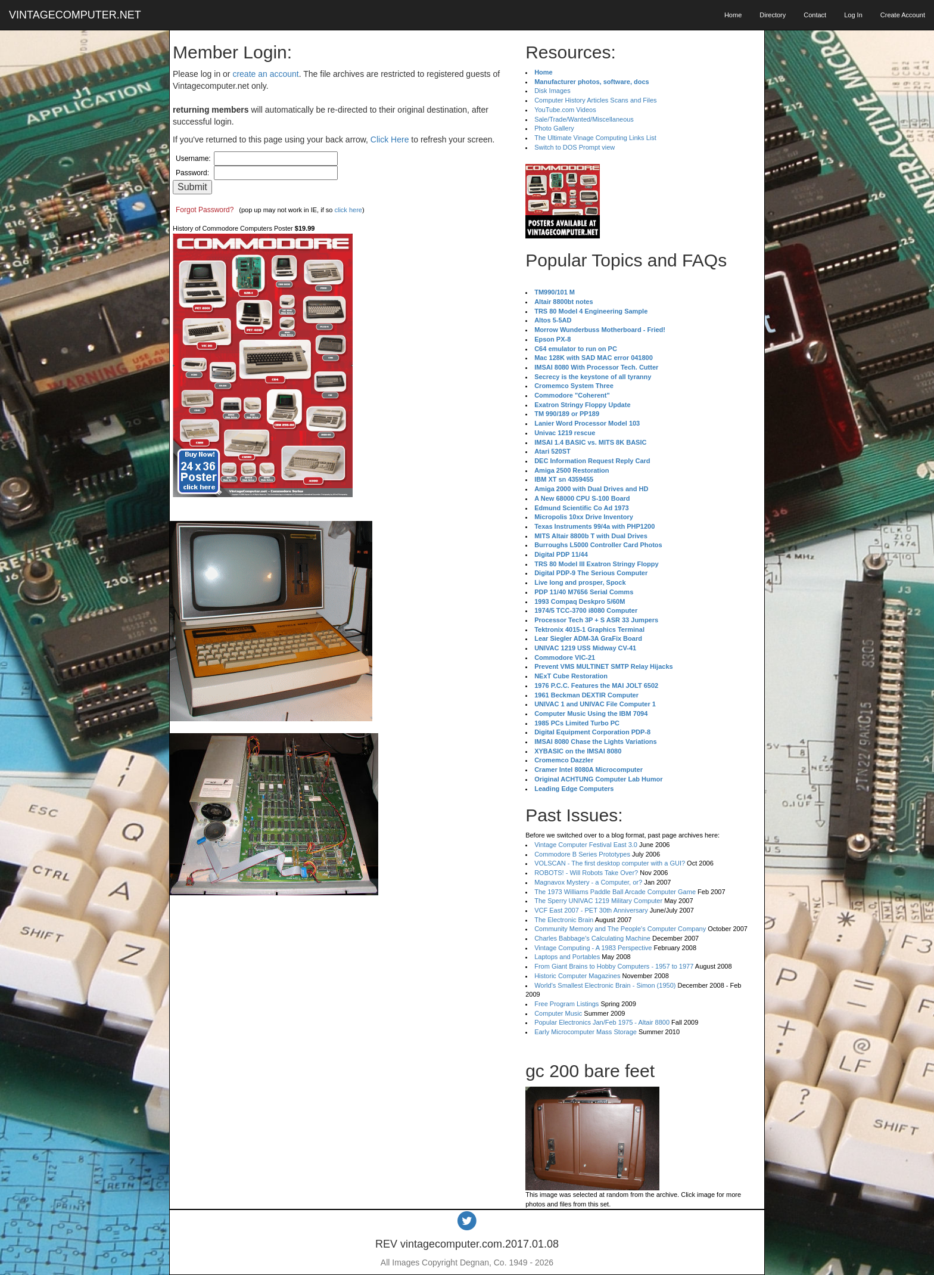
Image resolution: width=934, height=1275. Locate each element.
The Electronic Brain (563, 919)
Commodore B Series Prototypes (582, 854)
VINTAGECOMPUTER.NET (75, 15)
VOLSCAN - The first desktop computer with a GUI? (609, 863)
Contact (815, 14)
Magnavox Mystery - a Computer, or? (588, 882)
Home (733, 14)
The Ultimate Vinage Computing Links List (595, 137)
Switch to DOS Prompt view (574, 147)
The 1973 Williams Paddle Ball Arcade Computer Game (615, 891)
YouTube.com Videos (565, 109)
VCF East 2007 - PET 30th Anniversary (591, 910)
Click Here (390, 139)
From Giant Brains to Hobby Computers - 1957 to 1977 (613, 966)
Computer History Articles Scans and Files (595, 100)
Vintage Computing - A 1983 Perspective (593, 947)
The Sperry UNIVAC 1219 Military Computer (598, 900)
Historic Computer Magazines (577, 975)
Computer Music (558, 1013)
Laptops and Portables (567, 956)
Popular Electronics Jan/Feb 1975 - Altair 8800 (602, 1022)
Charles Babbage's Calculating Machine (592, 938)
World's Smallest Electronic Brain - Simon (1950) (604, 985)
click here (348, 209)
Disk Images (552, 90)
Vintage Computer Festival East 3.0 (585, 844)
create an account (265, 74)
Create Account (902, 14)
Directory (772, 14)
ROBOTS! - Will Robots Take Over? (586, 872)
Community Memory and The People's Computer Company (620, 928)
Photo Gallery (554, 128)
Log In (853, 14)
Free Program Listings (566, 1003)
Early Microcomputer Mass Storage (585, 1031)
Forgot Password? (205, 210)
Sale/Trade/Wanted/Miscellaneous (584, 119)
